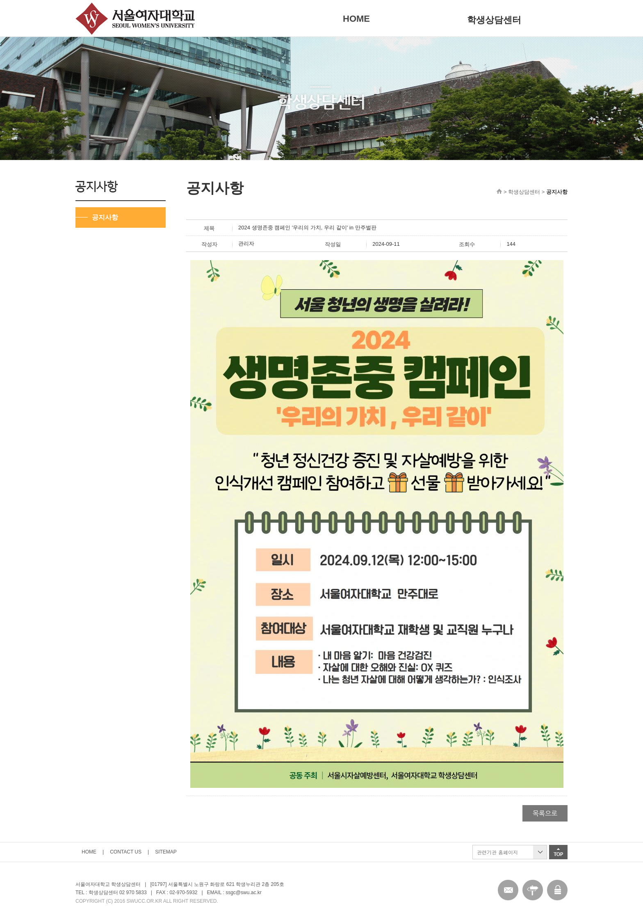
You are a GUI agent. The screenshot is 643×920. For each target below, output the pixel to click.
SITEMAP (166, 852)
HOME (356, 19)
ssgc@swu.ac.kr (244, 892)
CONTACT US (125, 852)
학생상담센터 (494, 20)
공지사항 (105, 217)
